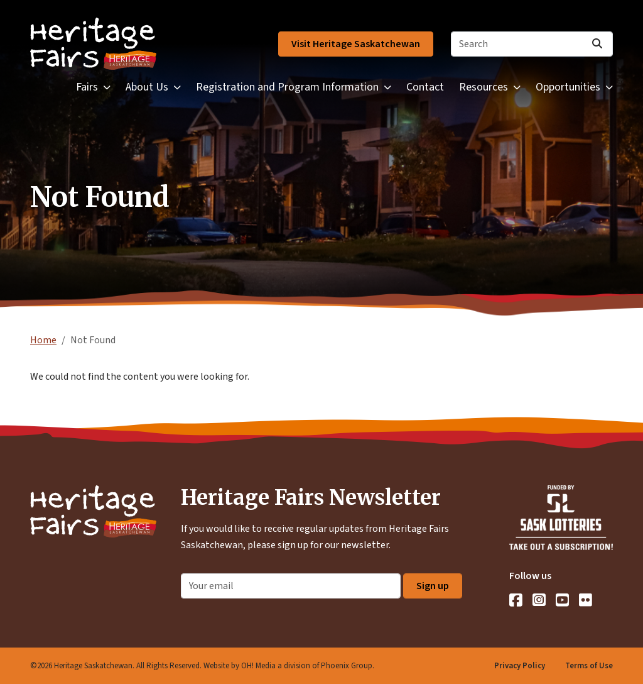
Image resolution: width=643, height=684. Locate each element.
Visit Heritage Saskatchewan (355, 44)
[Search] (532, 44)
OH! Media (258, 665)
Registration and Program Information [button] (287, 87)
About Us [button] (147, 87)
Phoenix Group (346, 665)
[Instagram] (539, 600)
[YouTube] (562, 600)
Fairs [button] (87, 87)
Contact (425, 87)
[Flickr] (585, 600)
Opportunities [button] (568, 87)
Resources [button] (483, 87)
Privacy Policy (519, 665)
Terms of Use (589, 665)
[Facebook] (515, 600)
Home (43, 340)
